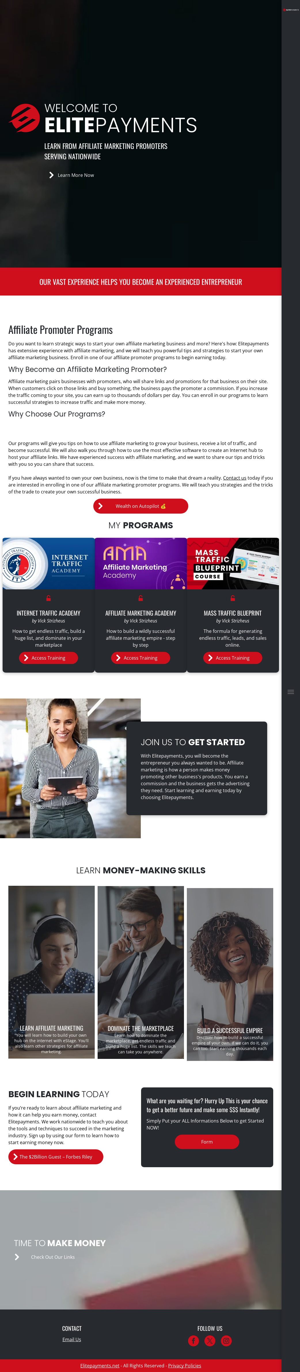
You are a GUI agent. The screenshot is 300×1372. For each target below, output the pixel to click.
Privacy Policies (184, 1365)
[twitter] (209, 1341)
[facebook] (193, 1341)
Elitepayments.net (99, 1365)
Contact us (234, 478)
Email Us (71, 1339)
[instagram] (226, 1341)
